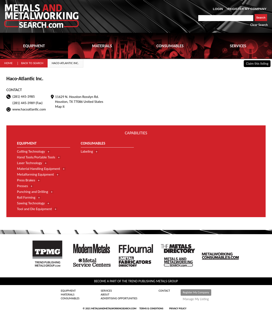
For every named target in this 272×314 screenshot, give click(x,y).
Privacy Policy (177, 308)
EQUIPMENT (34, 45)
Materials (67, 294)
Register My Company (196, 292)
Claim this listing (257, 64)
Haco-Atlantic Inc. (65, 63)
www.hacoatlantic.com (29, 109)
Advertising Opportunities (119, 298)
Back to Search (32, 63)
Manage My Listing (196, 299)
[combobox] (225, 18)
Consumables (70, 298)
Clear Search (259, 25)
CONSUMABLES (170, 45)
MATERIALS (102, 45)
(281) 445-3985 (23, 96)
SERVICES (238, 45)
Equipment (68, 290)
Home (8, 63)
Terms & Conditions (151, 308)
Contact (164, 290)
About (105, 294)
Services (106, 290)
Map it (60, 106)
